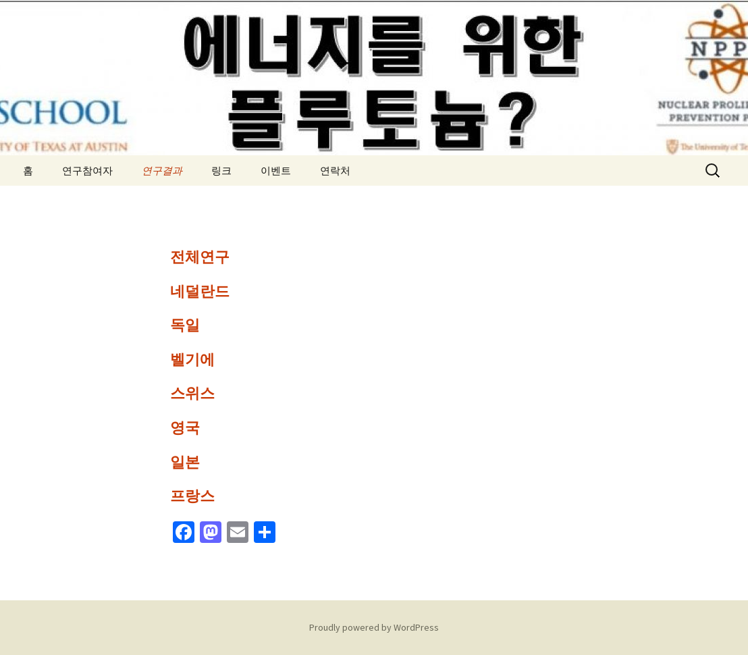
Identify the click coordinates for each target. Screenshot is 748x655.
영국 (185, 428)
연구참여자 (87, 170)
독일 (185, 325)
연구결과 (162, 170)
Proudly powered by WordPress (374, 627)
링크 (221, 170)
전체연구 (200, 257)
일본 (185, 462)
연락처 (335, 170)
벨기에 (192, 359)
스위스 (192, 393)
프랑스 (192, 496)
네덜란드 (200, 291)
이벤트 (276, 170)
